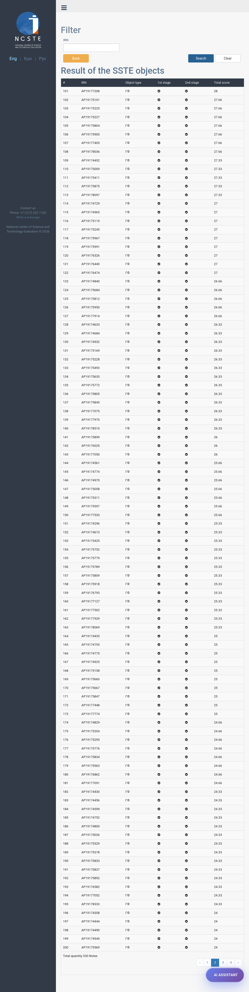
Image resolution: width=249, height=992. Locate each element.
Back (76, 58)
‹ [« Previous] (199, 962)
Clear (227, 58)
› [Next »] (238, 962)
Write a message (28, 217)
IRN (65, 40)
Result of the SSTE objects (112, 71)
